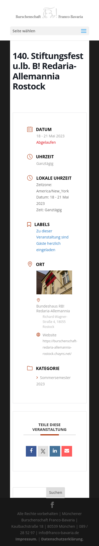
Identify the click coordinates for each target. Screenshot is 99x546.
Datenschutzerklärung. (62, 539)
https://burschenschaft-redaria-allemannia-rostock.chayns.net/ (60, 347)
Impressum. (26, 539)
